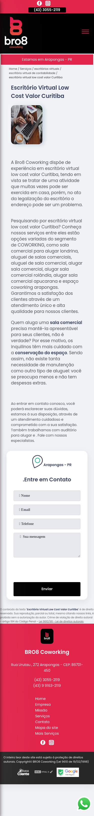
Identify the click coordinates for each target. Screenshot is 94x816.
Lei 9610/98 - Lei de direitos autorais (61, 621)
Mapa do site (46, 727)
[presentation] (47, 569)
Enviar (46, 588)
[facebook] (39, 4)
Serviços (42, 716)
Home (40, 698)
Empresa (43, 704)
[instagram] (47, 4)
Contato (42, 721)
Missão (41, 710)
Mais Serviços (47, 733)
